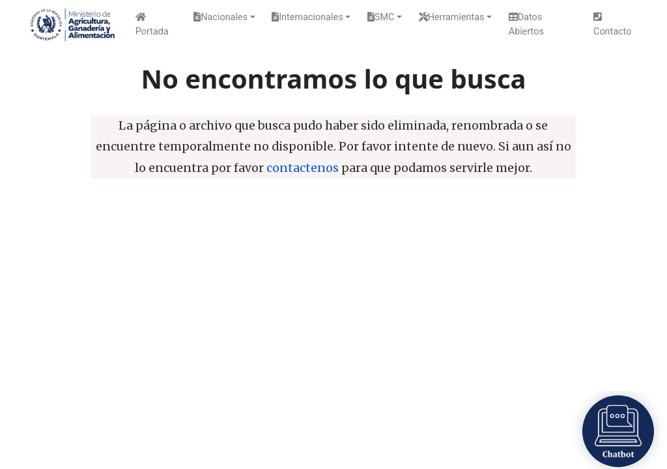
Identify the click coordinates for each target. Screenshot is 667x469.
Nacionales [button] (220, 17)
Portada (152, 24)
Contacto (612, 24)
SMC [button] (380, 17)
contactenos (302, 168)
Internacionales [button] (307, 17)
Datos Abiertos (526, 24)
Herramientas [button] (452, 17)
